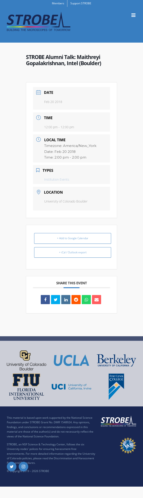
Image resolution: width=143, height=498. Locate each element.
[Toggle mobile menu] (133, 15)
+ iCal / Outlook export (73, 252)
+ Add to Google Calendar (72, 238)
